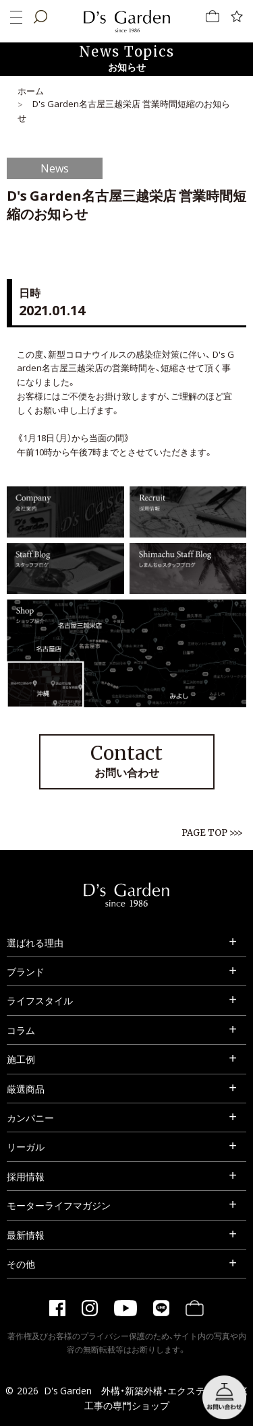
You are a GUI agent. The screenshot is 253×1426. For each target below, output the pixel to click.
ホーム (31, 90)
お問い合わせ (126, 760)
